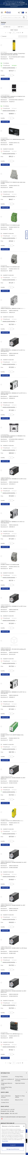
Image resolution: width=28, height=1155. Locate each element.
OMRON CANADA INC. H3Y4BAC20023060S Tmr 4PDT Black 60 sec (13, 863)
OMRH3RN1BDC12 (5, 520)
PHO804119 (3, 563)
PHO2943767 (4, 733)
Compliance (4, 1076)
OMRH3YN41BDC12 (5, 605)
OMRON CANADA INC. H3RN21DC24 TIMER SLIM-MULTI (13, 308)
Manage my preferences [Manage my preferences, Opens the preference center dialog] (13, 1149)
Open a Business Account (6, 1096)
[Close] (24, 1126)
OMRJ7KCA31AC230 (6, 647)
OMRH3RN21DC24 (5, 307)
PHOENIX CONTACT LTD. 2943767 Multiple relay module (12, 735)
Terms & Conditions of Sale (7, 1079)
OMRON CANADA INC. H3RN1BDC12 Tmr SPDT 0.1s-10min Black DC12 (13, 522)
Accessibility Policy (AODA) (6, 1087)
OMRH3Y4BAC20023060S (7, 861)
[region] (13, 1139)
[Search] (14, 17)
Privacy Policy (19, 1076)
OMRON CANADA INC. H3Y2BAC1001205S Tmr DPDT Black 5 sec (13, 778)
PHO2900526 (4, 819)
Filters (7, 26)
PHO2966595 (4, 138)
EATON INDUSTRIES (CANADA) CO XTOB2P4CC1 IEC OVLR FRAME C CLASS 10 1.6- (13, 97)
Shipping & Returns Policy (6, 1083)
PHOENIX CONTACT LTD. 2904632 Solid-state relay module (13, 183)
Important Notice (20, 1083)
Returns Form (19, 1100)
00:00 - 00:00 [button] (23, 3)
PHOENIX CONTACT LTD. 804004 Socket (10, 225)
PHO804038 (4, 265)
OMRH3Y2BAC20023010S (7, 989)
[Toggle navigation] (2, 12)
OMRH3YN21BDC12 (5, 477)
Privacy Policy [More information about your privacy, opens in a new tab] (5, 1141)
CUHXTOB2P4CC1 (5, 95)
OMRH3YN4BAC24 (5, 348)
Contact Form (5, 1102)
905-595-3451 (14, 1113)
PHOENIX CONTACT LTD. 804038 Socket (10, 266)
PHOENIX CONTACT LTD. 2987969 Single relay (12, 1033)
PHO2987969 (4, 1032)
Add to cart (5, 78)
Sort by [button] (20, 26)
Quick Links (14, 1092)
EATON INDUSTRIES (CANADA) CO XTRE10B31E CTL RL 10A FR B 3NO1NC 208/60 (13, 436)
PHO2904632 (4, 181)
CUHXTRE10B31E (5, 434)
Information (14, 1073)
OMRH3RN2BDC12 (5, 690)
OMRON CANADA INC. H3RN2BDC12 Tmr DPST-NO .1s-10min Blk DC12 (14, 692)
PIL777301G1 (4, 52)
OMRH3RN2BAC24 (5, 391)
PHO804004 (4, 223)
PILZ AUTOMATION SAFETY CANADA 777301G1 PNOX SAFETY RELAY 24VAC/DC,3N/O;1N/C (13, 54)
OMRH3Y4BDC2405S (6, 946)
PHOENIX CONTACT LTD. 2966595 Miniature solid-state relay (13, 140)
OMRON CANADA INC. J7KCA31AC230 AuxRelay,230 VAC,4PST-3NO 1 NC (13, 649)
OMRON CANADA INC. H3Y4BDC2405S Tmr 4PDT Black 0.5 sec (14, 948)
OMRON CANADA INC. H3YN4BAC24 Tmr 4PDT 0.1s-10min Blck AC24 (13, 350)
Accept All (13, 1145)
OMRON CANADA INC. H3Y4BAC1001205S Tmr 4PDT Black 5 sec (13, 906)
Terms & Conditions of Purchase (21, 1079)
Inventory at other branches (9, 67)
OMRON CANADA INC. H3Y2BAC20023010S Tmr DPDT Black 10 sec (13, 991)
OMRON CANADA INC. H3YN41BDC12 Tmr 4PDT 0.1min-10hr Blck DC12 (14, 607)
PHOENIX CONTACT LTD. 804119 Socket (10, 564)
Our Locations (5, 1100)
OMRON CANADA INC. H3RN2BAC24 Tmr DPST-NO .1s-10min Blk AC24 (14, 393)
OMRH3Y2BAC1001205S (7, 776)
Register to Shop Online (20, 1096)
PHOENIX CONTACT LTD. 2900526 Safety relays (12, 820)
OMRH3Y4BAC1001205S (7, 904)
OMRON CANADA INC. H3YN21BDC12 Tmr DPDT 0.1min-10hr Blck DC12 (14, 479)
